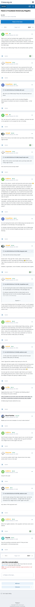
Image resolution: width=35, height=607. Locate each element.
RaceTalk (13, 16)
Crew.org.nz (6, 2)
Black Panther (9, 415)
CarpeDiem (23, 284)
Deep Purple (22, 157)
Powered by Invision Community (17, 606)
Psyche (7, 537)
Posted (11, 35)
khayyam (21, 251)
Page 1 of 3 (17, 27)
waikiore (21, 352)
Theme (17, 603)
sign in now (4, 565)
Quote (6, 56)
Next (29, 27)
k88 (4, 15)
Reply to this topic (17, 21)
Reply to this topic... (9, 575)
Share (17, 583)
